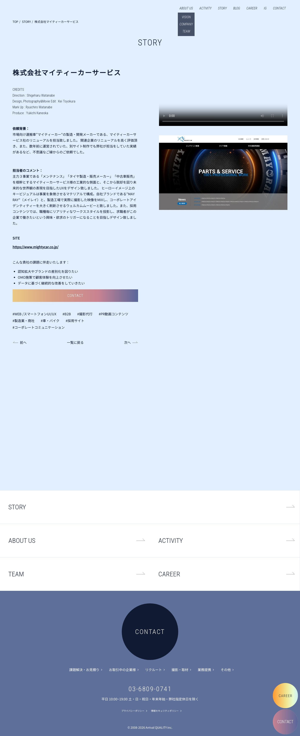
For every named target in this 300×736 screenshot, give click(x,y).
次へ (127, 342)
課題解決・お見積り (84, 669)
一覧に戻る (75, 342)
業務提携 (204, 669)
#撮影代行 (84, 313)
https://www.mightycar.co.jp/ (35, 246)
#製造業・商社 (24, 320)
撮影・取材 (180, 669)
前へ (23, 342)
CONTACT (279, 8)
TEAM (16, 574)
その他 (226, 669)
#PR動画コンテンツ (113, 313)
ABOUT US (186, 8)
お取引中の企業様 (122, 669)
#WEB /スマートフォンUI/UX (34, 313)
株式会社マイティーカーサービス (56, 21)
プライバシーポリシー (132, 710)
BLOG (236, 8)
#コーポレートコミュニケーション (39, 327)
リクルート (153, 669)
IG (265, 8)
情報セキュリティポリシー (165, 710)
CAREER (251, 8)
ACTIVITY (205, 8)
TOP (15, 21)
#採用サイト (75, 320)
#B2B (67, 313)
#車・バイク (50, 320)
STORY (222, 8)
